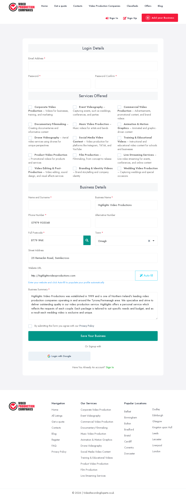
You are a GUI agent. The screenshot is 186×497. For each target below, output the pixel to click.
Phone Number (36, 215)
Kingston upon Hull (162, 427)
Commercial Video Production (97, 422)
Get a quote (60, 6)
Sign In (111, 18)
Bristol (127, 435)
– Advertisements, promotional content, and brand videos (134, 112)
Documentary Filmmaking (94, 428)
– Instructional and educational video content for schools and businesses (137, 143)
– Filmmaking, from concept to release (92, 157)
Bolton (127, 423)
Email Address (35, 58)
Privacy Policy (86, 326)
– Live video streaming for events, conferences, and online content (137, 158)
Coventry (129, 447)
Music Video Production (93, 434)
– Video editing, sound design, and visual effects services (47, 172)
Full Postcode (35, 232)
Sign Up (130, 18)
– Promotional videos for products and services (47, 158)
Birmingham (130, 417)
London (156, 451)
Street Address (36, 250)
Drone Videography (91, 446)
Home (44, 6)
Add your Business (159, 17)
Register (56, 440)
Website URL (34, 268)
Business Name (103, 197)
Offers (148, 6)
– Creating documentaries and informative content (48, 128)
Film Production (89, 470)
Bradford (129, 429)
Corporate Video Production (96, 409)
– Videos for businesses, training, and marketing (48, 111)
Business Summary (38, 289)
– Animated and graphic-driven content (137, 128)
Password (33, 76)
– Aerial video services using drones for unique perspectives (48, 141)
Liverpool (157, 445)
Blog (160, 6)
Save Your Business (93, 336)
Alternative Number (105, 215)
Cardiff (128, 441)
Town (98, 232)
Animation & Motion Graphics (96, 440)
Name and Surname (39, 197)
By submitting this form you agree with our (64, 326)
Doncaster (129, 453)
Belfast (127, 411)
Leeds (155, 433)
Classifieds (132, 6)
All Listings (57, 416)
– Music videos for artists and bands (92, 126)
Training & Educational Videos (97, 458)
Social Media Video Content (95, 452)
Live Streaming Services (93, 476)
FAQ (54, 446)
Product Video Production (94, 464)
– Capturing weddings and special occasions (138, 172)
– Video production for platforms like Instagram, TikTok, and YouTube (92, 143)
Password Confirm (105, 76)
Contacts (77, 6)
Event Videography (90, 416)
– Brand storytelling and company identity (93, 172)
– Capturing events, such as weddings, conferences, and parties (92, 111)
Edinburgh (157, 415)
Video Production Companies (104, 6)
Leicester (156, 439)
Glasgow (157, 421)
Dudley (156, 409)
